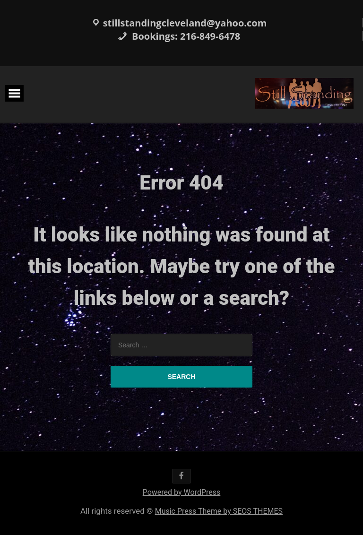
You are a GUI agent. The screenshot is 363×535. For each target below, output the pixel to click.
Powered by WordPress (182, 492)
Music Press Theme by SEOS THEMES (219, 511)
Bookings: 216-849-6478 (179, 36)
